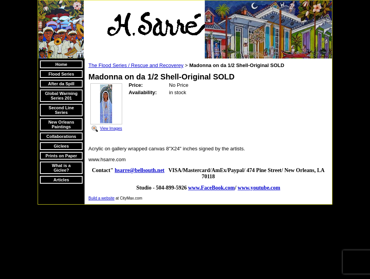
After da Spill (61, 83)
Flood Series (61, 74)
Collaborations (61, 136)
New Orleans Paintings (61, 124)
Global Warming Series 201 (61, 95)
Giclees (61, 146)
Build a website (101, 198)
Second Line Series (61, 110)
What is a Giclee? (61, 167)
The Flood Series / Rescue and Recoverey (135, 65)
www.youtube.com (259, 188)
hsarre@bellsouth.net (139, 170)
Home (61, 64)
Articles (61, 179)
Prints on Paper (61, 155)
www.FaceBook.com (211, 188)
